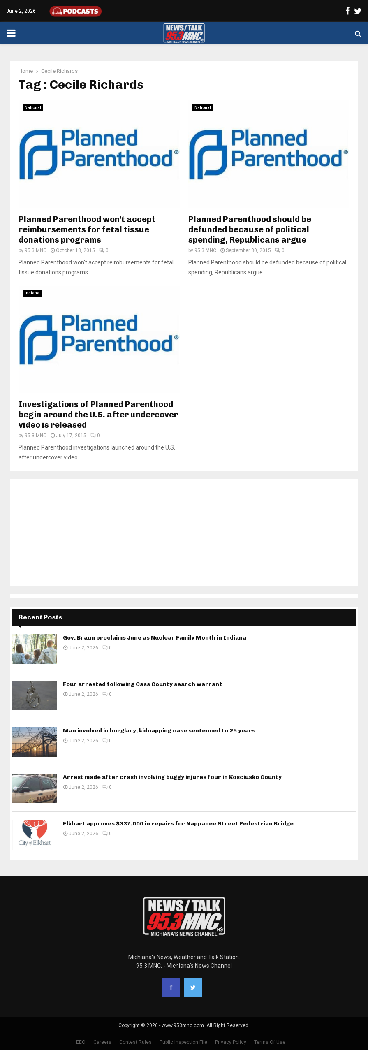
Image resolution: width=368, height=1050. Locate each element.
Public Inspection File (183, 1042)
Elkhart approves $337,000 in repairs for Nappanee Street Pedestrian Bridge (178, 823)
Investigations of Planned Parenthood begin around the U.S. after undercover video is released (98, 414)
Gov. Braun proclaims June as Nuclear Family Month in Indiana (154, 637)
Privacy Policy (230, 1042)
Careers (102, 1042)
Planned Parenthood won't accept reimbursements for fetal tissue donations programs (87, 229)
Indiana (32, 293)
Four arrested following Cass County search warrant (142, 684)
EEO (81, 1042)
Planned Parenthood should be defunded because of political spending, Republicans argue (249, 229)
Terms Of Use (269, 1042)
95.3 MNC (35, 250)
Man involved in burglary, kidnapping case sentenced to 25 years (159, 730)
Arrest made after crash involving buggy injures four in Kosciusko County (172, 777)
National (33, 107)
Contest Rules (135, 1042)
